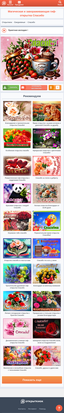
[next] (61, 59)
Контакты (22, 409)
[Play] (4, 30)
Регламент (32, 409)
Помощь (42, 409)
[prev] (3, 59)
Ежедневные (19, 22)
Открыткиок (7, 22)
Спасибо (31, 22)
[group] (32, 30)
